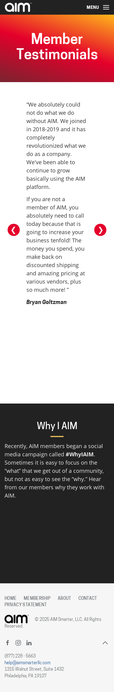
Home (10, 598)
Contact (87, 598)
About (64, 598)
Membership (37, 598)
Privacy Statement (26, 605)
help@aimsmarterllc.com (27, 663)
